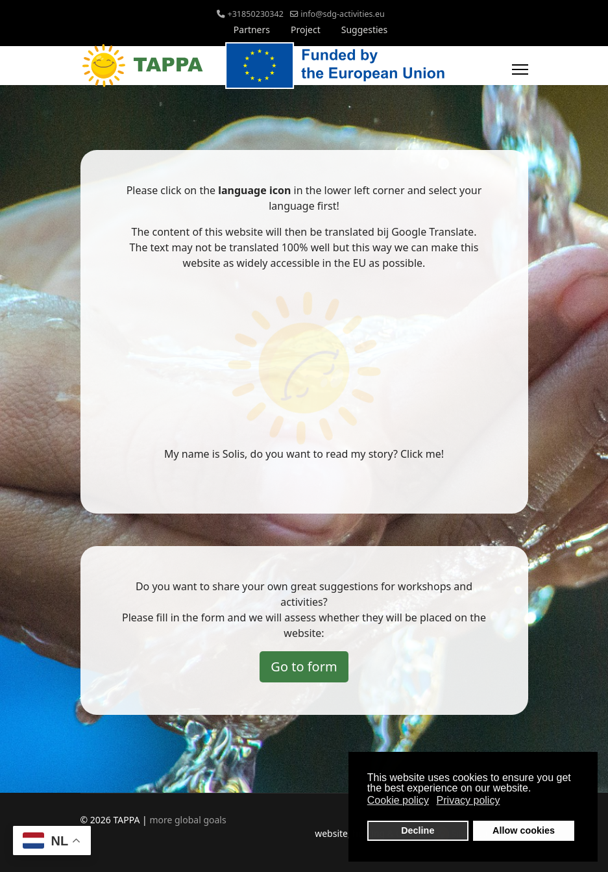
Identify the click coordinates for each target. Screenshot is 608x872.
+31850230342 (255, 13)
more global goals (187, 820)
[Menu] (520, 69)
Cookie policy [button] (398, 800)
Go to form (304, 666)
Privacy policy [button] (468, 800)
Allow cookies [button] (523, 830)
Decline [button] (417, 830)
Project (306, 29)
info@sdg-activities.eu (342, 13)
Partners (252, 29)
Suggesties (364, 29)
